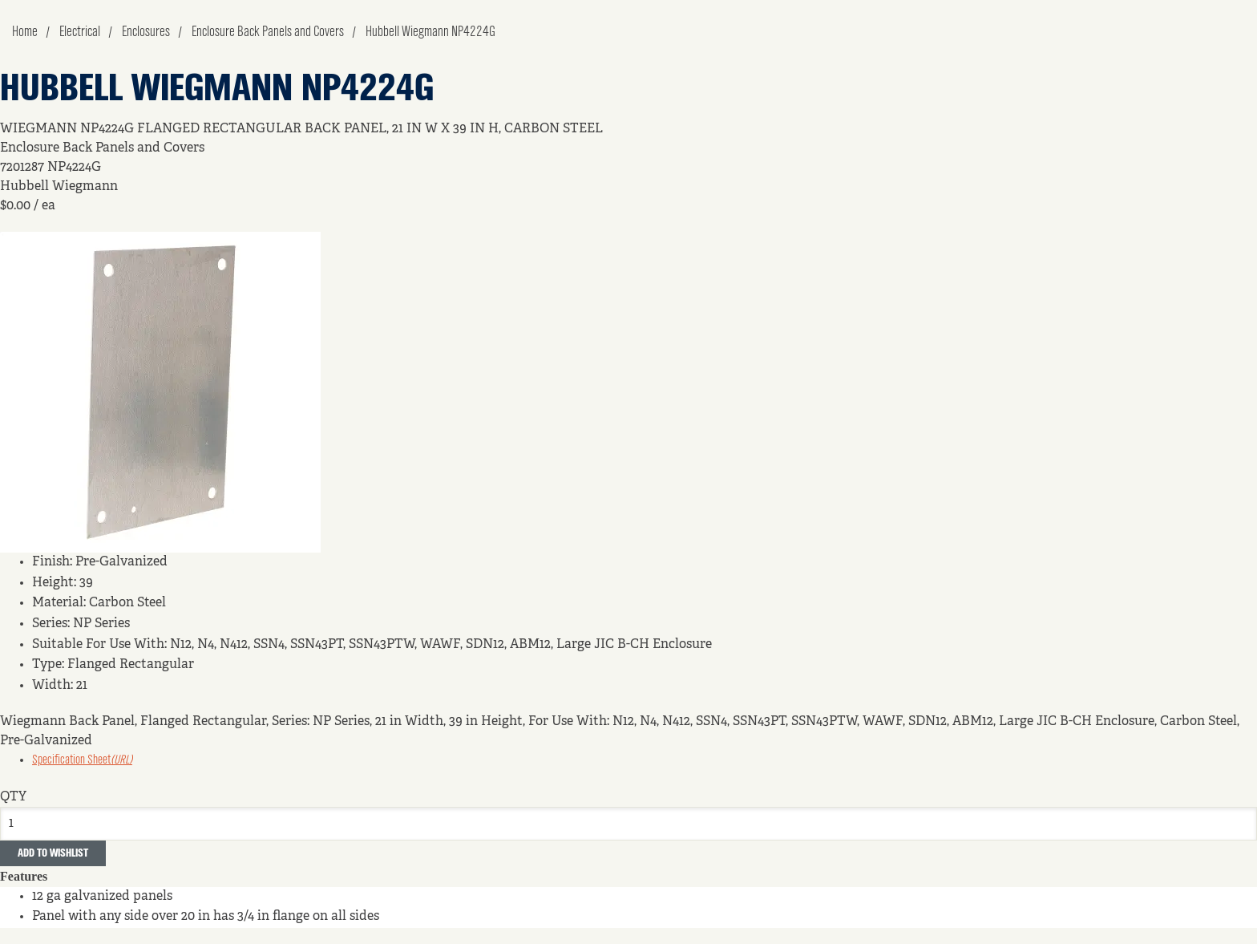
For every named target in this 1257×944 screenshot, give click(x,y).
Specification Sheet (82, 760)
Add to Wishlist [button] (53, 853)
